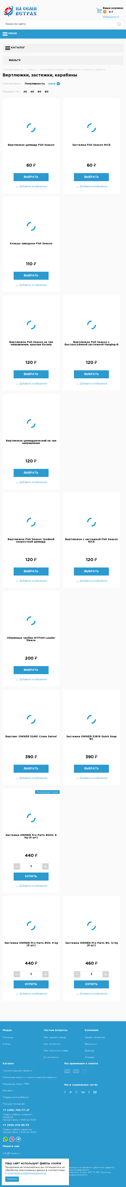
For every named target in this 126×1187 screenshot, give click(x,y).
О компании (51, 1057)
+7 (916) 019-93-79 (16, 1125)
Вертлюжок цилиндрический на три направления (31, 442)
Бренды (89, 1050)
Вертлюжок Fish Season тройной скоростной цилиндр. (31, 540)
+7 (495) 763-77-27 (16, 1110)
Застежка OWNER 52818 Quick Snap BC (91, 737)
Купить (31, 876)
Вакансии (91, 1044)
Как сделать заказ (55, 1037)
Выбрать (31, 177)
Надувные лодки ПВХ (16, 1083)
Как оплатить (52, 1044)
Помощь (8, 1037)
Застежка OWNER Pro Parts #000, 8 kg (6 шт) (31, 836)
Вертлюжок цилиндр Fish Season (31, 145)
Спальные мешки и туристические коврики (30, 1077)
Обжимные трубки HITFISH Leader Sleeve (31, 639)
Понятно (12, 1179)
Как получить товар (56, 1050)
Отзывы (89, 1057)
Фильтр (15, 60)
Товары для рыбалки (16, 1097)
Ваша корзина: (113, 8)
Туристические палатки (17, 1070)
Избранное (111, 17)
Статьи (7, 1044)
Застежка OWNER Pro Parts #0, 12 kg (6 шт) (91, 944)
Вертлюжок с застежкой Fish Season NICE (91, 540)
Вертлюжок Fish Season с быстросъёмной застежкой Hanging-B (91, 343)
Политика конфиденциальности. (87, 1173)
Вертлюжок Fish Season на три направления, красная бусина (31, 343)
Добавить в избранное (31, 187)
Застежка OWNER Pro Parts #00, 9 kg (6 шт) (31, 944)
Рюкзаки (8, 1090)
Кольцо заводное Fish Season (31, 243)
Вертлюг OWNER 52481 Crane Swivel (31, 736)
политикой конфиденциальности (26, 1173)
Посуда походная (14, 1103)
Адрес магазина (95, 1037)
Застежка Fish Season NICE (91, 145)
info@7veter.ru (11, 1153)
